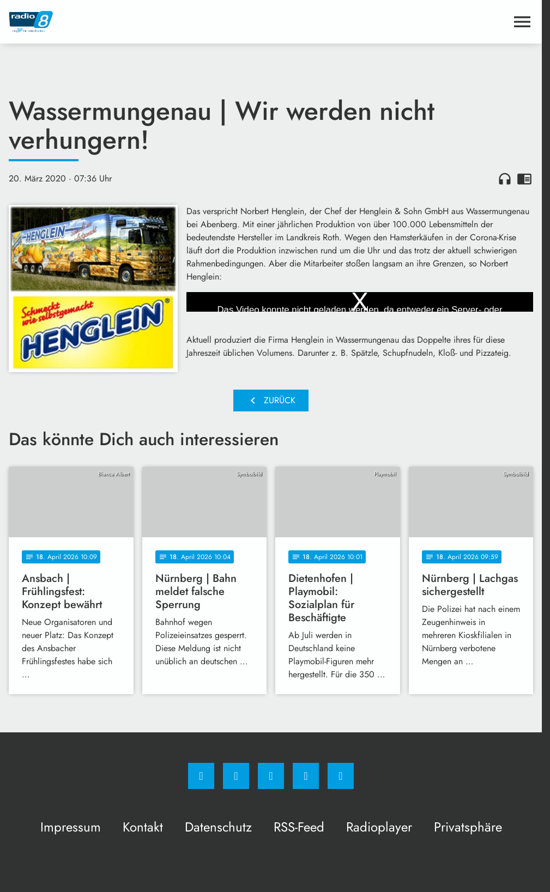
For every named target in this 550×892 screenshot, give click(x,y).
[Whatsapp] (271, 776)
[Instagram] (236, 776)
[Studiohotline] (306, 776)
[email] (341, 776)
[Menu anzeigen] (522, 22)
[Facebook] (201, 776)
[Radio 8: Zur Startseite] (140, 22)
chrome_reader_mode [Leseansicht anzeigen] (524, 178)
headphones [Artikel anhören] (504, 178)
